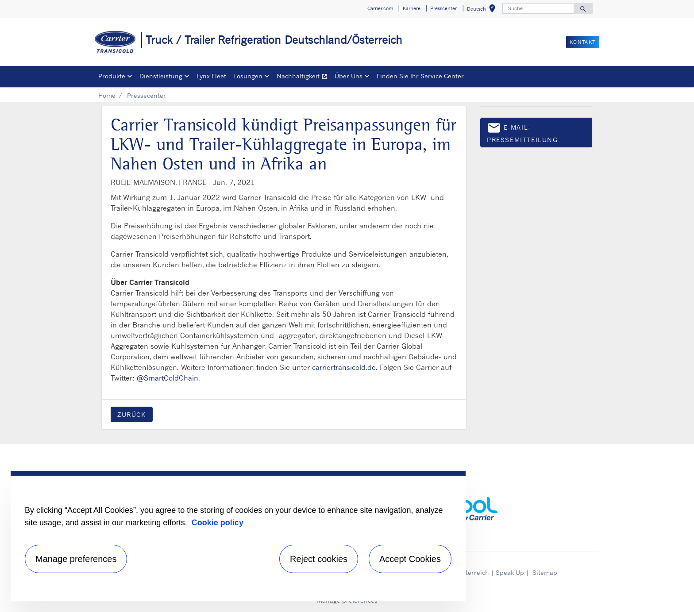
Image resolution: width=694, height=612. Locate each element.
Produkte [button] (111, 76)
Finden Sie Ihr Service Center (420, 76)
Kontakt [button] (583, 42)
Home (107, 95)
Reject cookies (318, 559)
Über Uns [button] (348, 76)
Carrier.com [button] (380, 8)
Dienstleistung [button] (160, 76)
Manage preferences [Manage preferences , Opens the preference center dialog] (75, 559)
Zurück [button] (131, 414)
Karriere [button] (411, 8)
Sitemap (544, 572)
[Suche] (538, 8)
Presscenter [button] (443, 8)
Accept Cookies (410, 559)
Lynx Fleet (211, 76)
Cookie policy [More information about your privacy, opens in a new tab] (217, 522)
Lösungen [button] (247, 76)
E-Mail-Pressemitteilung (522, 132)
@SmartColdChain (167, 377)
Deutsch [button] (483, 10)
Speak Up (510, 572)
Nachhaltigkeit (304, 77)
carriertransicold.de (344, 367)
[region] (238, 536)
